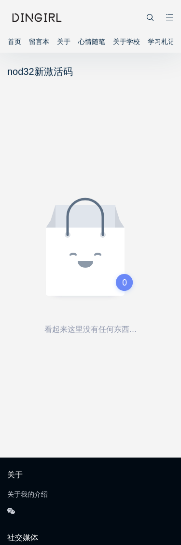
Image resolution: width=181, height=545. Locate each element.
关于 (63, 41)
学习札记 (161, 41)
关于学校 (126, 41)
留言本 (39, 41)
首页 (14, 41)
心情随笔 (91, 41)
